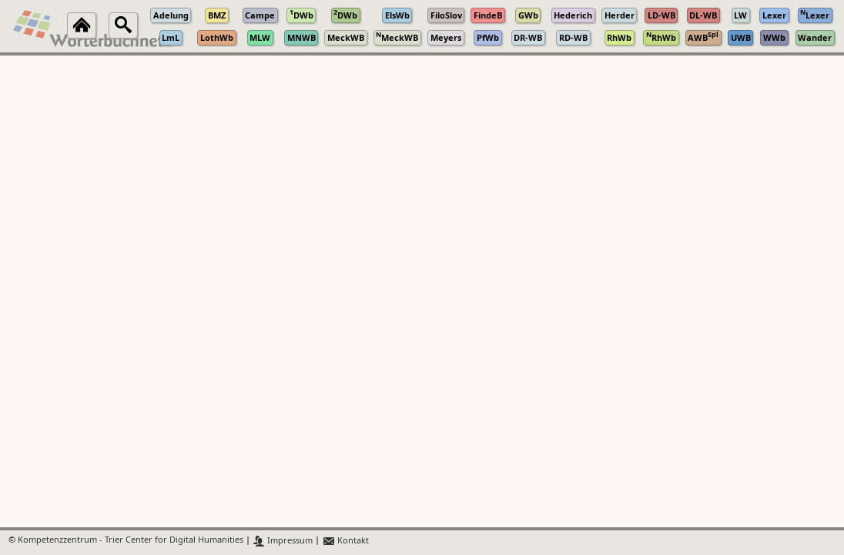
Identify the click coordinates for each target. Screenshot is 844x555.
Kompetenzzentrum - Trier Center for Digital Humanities (130, 541)
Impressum (283, 541)
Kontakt (345, 541)
